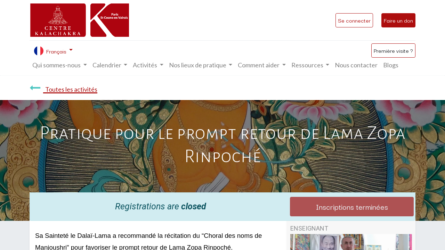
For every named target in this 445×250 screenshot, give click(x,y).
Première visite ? (393, 50)
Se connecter (354, 20)
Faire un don (398, 20)
